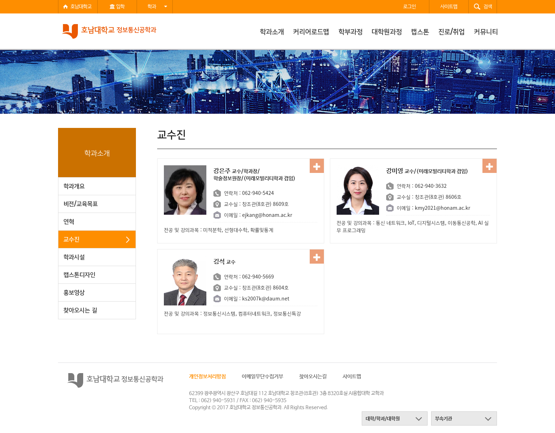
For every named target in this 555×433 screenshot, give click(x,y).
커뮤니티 (486, 31)
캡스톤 (420, 31)
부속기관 (443, 419)
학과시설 (74, 256)
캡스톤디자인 (79, 274)
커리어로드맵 (311, 31)
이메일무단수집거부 (262, 376)
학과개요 (74, 185)
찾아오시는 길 (80, 309)
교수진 (71, 238)
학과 (157, 7)
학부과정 (350, 31)
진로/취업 (451, 31)
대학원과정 (387, 31)
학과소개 (272, 31)
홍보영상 (74, 291)
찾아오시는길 (313, 376)
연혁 (68, 220)
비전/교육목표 (80, 203)
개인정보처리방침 (207, 376)
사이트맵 (352, 376)
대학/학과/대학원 (383, 419)
